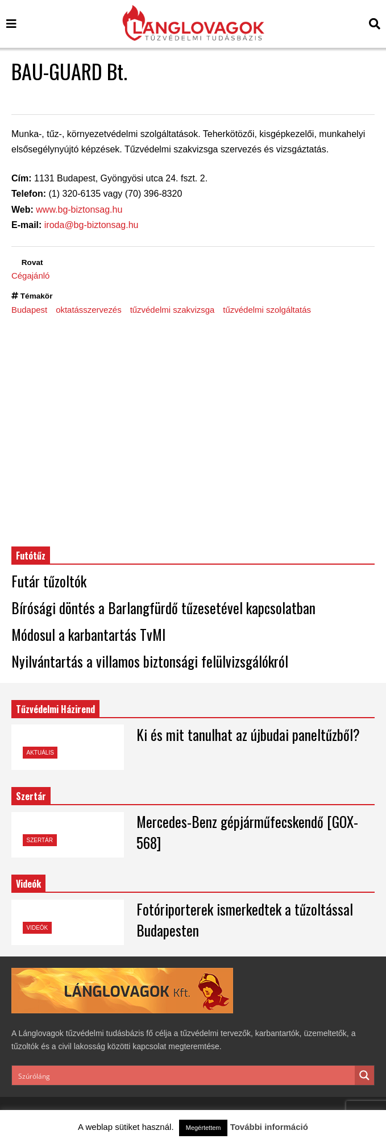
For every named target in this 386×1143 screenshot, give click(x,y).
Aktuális (40, 752)
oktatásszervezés (89, 309)
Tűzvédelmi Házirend (55, 709)
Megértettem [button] (203, 1127)
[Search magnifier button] (364, 1075)
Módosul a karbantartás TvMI (88, 634)
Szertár (31, 796)
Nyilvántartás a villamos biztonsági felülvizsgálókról (149, 661)
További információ (269, 1127)
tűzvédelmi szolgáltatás (267, 309)
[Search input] (184, 1075)
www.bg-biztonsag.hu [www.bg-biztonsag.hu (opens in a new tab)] (79, 209)
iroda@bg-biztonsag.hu (91, 225)
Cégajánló (30, 275)
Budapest (29, 309)
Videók (37, 928)
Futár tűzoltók (48, 580)
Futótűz (30, 555)
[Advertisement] (193, 430)
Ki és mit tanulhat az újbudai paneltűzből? (248, 734)
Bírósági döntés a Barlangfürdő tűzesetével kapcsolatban (163, 607)
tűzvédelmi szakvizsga (172, 309)
